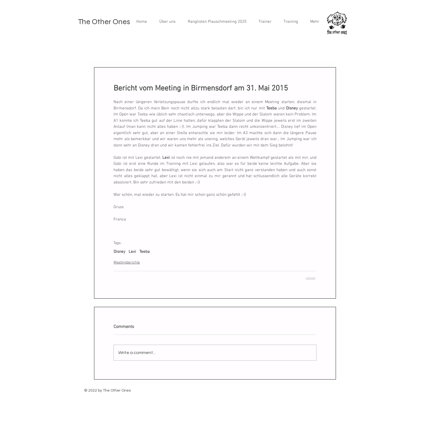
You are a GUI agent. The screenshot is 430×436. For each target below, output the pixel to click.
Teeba (144, 251)
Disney (119, 251)
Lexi (132, 251)
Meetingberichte (127, 262)
